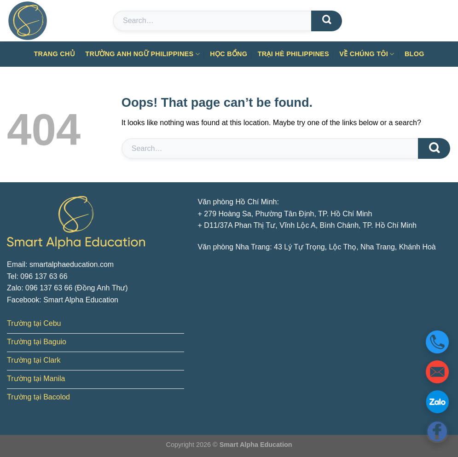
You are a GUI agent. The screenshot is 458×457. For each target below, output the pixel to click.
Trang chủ (54, 54)
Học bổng (228, 54)
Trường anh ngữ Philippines (142, 54)
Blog (414, 54)
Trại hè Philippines (293, 54)
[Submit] (326, 21)
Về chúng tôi (366, 54)
